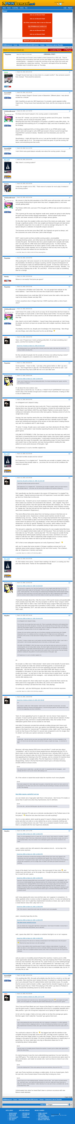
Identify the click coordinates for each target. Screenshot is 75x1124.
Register (70, 7)
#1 (69, 72)
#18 (69, 558)
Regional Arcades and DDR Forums (29, 45)
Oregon (42, 45)
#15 (69, 399)
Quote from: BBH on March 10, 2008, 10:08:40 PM (30, 378)
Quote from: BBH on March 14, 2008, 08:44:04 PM (30, 618)
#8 (69, 257)
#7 (69, 197)
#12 (69, 337)
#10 (69, 286)
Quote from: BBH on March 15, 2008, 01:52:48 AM (29, 585)
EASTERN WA (25, 1114)
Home (4, 7)
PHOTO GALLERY (13, 1117)
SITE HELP (12, 1119)
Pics (26, 7)
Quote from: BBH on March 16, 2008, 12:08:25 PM (30, 834)
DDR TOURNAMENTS (43, 1118)
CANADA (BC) (25, 1117)
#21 (69, 696)
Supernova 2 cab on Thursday (54, 45)
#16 (69, 453)
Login (65, 7)
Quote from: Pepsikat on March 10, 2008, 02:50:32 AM (31, 345)
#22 (69, 830)
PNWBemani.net (7, 45)
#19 (69, 582)
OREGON (24, 1116)
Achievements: (7, 85)
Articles (22, 7)
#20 (69, 615)
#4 (69, 148)
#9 (69, 276)
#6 (69, 183)
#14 (69, 375)
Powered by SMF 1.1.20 (55, 1115)
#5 (69, 159)
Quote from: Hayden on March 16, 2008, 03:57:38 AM (30, 700)
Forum (9, 7)
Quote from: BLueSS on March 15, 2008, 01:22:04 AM (30, 480)
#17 (69, 477)
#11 (69, 308)
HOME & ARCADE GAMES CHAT (42, 1114)
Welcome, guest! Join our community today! (37, 40)
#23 (69, 975)
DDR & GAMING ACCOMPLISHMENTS (43, 1116)
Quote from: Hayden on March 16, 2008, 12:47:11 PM (30, 996)
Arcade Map (15, 7)
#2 (69, 92)
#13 (69, 362)
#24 (69, 993)
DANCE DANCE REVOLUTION (13, 1114)
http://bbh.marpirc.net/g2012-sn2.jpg (27, 794)
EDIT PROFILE (12, 1118)
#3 (69, 111)
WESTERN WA (26, 1113)
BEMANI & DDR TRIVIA (44, 1119)
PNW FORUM (12, 1115)
